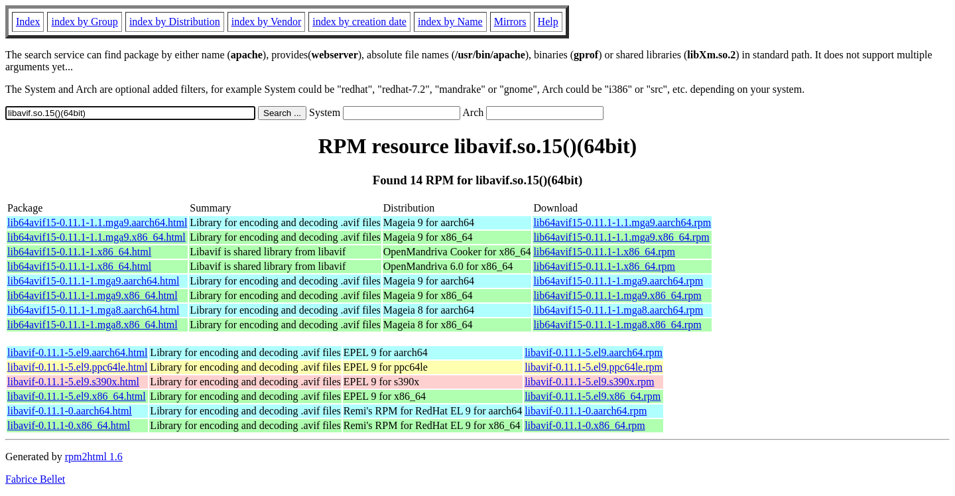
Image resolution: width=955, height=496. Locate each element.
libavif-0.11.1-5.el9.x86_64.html (76, 396)
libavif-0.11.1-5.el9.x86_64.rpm (593, 396)
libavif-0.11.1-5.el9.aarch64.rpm (594, 352)
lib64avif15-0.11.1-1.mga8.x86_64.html (92, 324)
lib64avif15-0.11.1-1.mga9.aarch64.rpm (618, 280)
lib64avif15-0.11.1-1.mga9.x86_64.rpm (617, 295)
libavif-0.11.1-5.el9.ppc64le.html (77, 367)
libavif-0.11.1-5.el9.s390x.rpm (589, 381)
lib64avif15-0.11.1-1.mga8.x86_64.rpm (617, 324)
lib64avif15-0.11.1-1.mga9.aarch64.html (93, 280)
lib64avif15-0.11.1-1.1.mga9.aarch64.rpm (622, 222)
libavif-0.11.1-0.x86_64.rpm (585, 425)
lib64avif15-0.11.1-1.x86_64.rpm (604, 251)
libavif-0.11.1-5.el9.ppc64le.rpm (594, 367)
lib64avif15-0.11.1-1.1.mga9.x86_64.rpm (621, 237)
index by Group (84, 21)
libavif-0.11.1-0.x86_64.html (68, 425)
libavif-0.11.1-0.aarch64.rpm (586, 410)
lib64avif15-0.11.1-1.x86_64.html (79, 251)
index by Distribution (174, 21)
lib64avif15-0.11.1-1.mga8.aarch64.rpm (618, 310)
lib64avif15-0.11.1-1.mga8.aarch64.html (93, 310)
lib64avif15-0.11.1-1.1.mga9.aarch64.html (97, 222)
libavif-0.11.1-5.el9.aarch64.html (77, 352)
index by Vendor (266, 21)
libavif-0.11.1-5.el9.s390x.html (73, 381)
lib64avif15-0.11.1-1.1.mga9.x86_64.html (96, 237)
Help (548, 21)
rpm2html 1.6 (94, 456)
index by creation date (359, 21)
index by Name (450, 21)
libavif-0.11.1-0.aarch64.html (69, 410)
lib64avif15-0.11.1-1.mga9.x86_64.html (92, 295)
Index (28, 21)
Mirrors (510, 21)
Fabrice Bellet (35, 479)
